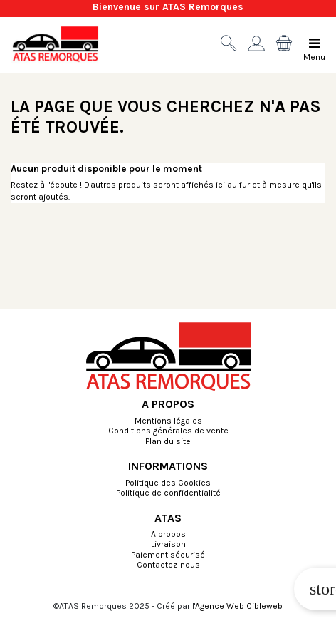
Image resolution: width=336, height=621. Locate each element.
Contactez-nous (168, 565)
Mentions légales (168, 421)
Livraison (168, 544)
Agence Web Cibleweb (239, 606)
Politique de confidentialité (168, 493)
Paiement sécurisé (168, 555)
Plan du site (168, 442)
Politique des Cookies (168, 483)
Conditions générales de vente (168, 431)
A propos (168, 534)
